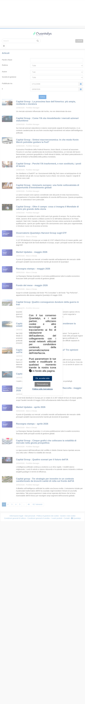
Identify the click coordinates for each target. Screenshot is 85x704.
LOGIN (79, 41)
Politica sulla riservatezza (42, 389)
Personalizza (42, 384)
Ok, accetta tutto (42, 378)
